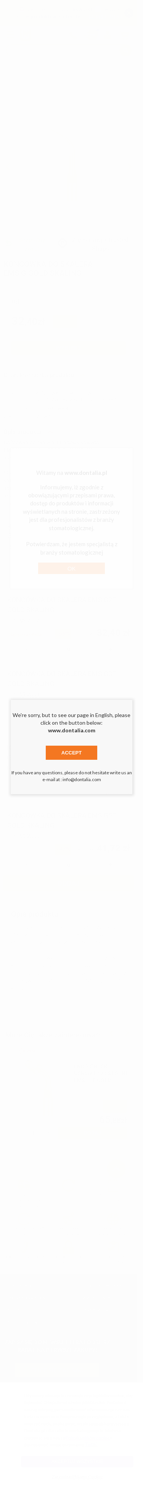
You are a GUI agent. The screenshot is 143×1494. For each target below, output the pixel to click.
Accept (71, 753)
